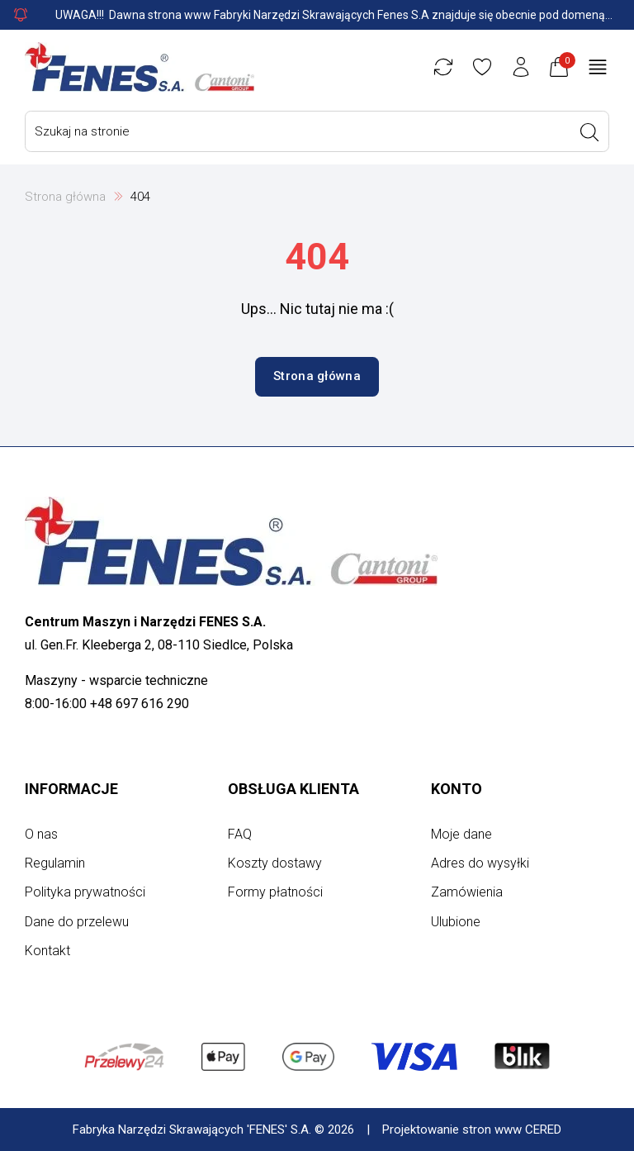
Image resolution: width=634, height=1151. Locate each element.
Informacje (71, 788)
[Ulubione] (482, 66)
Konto (456, 788)
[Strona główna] (139, 67)
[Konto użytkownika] (520, 66)
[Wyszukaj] (589, 132)
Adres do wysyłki (480, 863)
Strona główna (65, 196)
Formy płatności (275, 892)
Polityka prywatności (85, 892)
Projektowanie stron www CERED (471, 1129)
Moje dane (461, 834)
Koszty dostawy (275, 863)
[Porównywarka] (443, 66)
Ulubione (455, 922)
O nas (41, 834)
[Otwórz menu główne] (597, 66)
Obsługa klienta (293, 788)
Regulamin (55, 863)
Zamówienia (467, 892)
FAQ (240, 834)
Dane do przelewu (77, 922)
